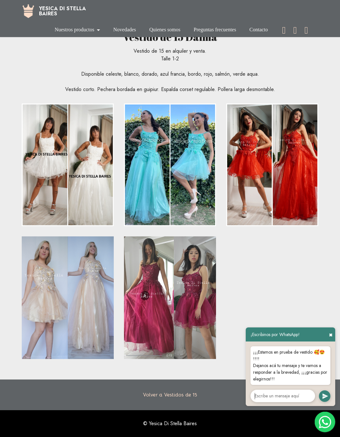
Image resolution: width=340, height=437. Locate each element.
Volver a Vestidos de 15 (170, 395)
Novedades (124, 29)
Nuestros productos (74, 29)
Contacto (259, 29)
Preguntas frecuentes (215, 29)
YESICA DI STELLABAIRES (62, 11)
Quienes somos (164, 29)
